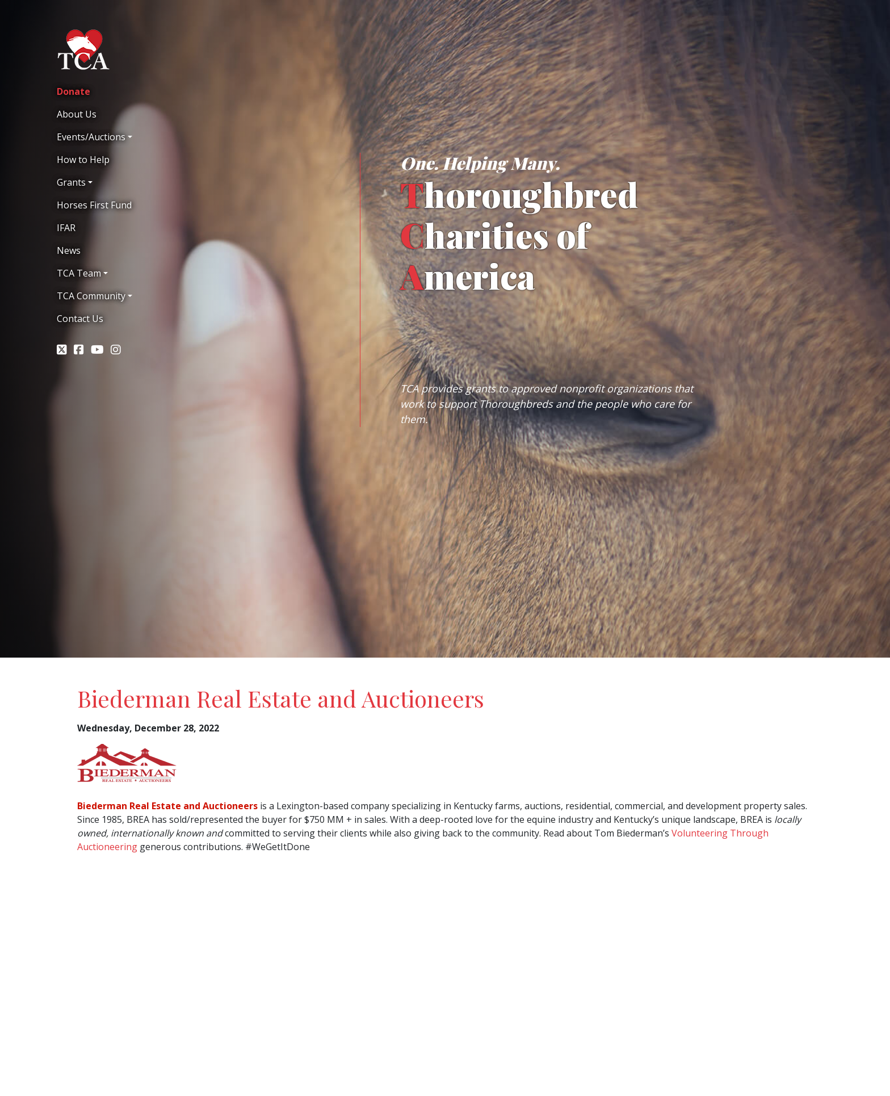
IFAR (66, 227)
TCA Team (79, 273)
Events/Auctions (91, 137)
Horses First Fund (94, 205)
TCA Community (91, 296)
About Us (76, 114)
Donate (73, 91)
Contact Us (80, 318)
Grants (71, 182)
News (69, 250)
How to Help (83, 159)
